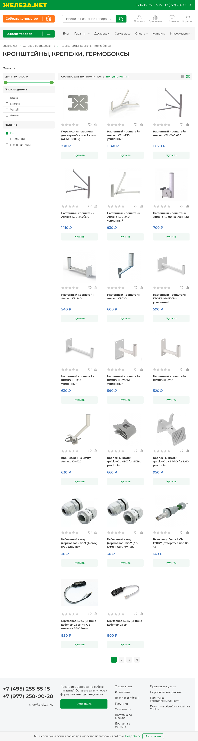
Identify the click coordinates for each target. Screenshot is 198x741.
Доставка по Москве (123, 717)
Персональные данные (166, 692)
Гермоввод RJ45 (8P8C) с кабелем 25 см (124, 622)
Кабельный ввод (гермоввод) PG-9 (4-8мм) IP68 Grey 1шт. (79, 543)
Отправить (83, 704)
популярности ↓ (117, 76)
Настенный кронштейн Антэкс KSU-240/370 (77, 215)
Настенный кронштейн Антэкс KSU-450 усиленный (123, 135)
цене (100, 76)
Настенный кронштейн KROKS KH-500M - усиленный (169, 298)
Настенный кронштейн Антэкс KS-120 (123, 296)
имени (90, 76)
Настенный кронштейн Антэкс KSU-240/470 (169, 133)
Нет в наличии (18, 145)
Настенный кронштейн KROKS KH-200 (169, 378)
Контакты (158, 33)
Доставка (102, 33)
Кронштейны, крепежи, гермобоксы (86, 45)
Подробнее (133, 736)
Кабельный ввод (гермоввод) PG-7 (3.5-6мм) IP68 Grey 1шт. (122, 543)
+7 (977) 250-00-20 (178, 5)
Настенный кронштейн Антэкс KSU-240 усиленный (123, 216)
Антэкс (13, 115)
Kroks (12, 98)
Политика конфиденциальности (165, 700)
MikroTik (13, 103)
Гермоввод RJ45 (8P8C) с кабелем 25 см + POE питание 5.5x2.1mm (78, 624)
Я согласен (153, 736)
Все (10, 133)
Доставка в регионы (122, 725)
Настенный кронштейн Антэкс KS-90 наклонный (171, 215)
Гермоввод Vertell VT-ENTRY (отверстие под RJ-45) (171, 543)
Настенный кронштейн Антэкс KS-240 (77, 296)
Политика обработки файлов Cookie (170, 708)
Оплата (141, 33)
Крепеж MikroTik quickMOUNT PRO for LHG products (171, 461)
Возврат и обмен (127, 698)
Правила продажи (163, 687)
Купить (80, 155)
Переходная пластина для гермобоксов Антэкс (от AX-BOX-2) (79, 135)
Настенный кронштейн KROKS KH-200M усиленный (123, 380)
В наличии (15, 139)
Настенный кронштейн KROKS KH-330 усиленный (77, 380)
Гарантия (82, 33)
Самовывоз (122, 33)
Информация (180, 33)
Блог (66, 33)
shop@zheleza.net (41, 705)
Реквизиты (122, 692)
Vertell (12, 109)
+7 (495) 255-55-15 (149, 5)
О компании (123, 687)
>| (138, 659)
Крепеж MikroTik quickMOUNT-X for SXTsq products (124, 461)
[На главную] (25, 5)
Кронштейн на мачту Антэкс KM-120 (76, 459)
